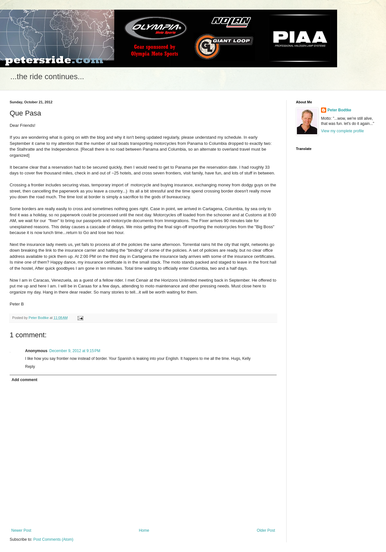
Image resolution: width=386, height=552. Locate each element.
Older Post (266, 530)
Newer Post (21, 530)
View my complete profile (342, 131)
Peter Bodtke (339, 110)
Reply (30, 366)
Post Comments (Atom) (53, 539)
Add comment (24, 380)
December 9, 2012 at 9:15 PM (74, 351)
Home (144, 530)
